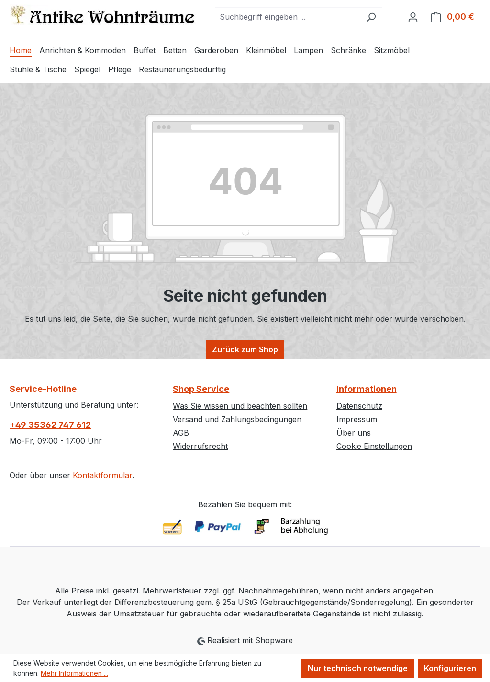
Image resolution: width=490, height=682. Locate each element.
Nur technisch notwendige (358, 668)
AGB (181, 432)
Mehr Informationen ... (74, 673)
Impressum (356, 419)
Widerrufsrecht (200, 446)
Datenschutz (359, 406)
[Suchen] (371, 16)
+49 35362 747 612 (50, 425)
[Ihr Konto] (412, 16)
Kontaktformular (102, 475)
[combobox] (287, 16)
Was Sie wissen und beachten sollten (240, 406)
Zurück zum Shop (245, 349)
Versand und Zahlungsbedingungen (237, 419)
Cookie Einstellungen (374, 446)
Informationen (366, 389)
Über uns (353, 432)
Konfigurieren (450, 668)
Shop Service (201, 389)
